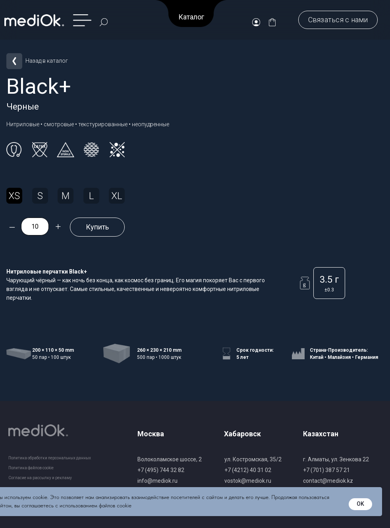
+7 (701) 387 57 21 (326, 470)
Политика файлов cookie (31, 468)
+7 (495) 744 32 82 (160, 470)
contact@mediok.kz (328, 481)
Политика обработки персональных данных (49, 458)
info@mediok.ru (157, 481)
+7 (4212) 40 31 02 (247, 470)
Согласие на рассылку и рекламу (40, 478)
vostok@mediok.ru (247, 481)
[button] (338, 20)
